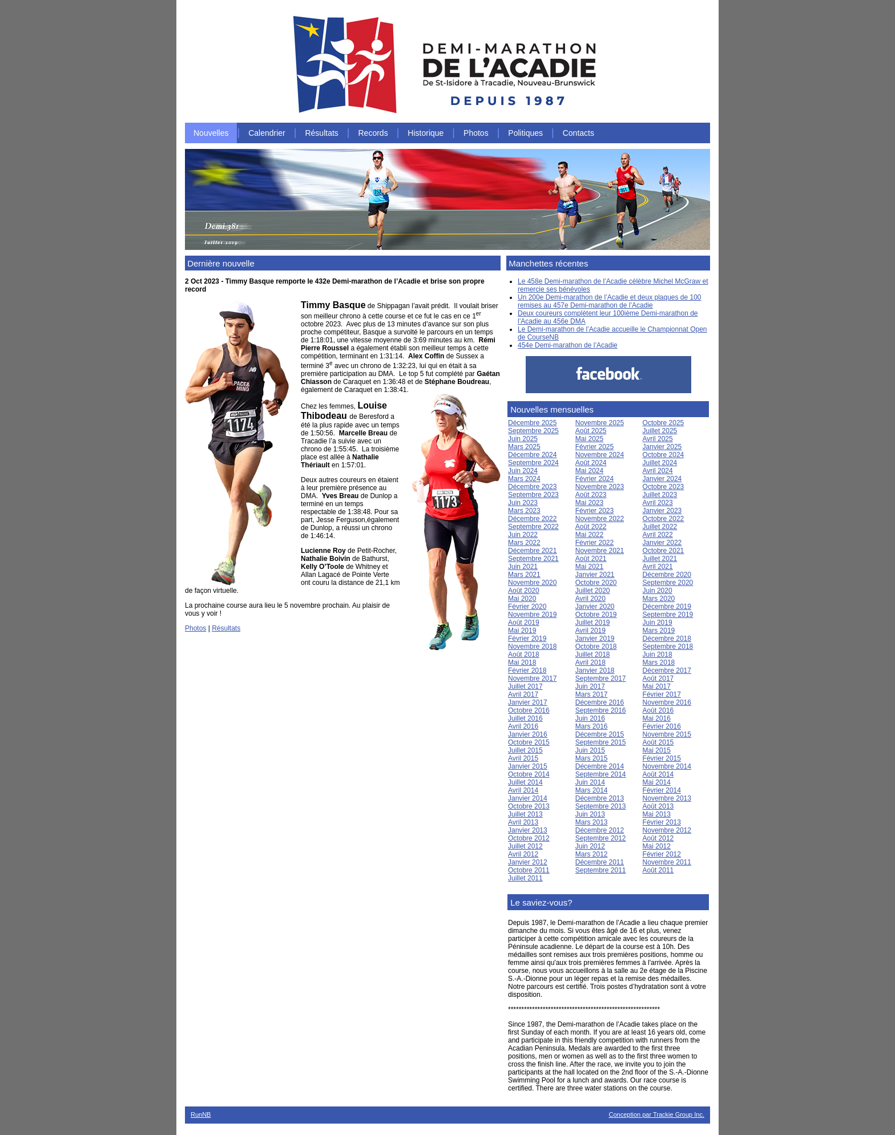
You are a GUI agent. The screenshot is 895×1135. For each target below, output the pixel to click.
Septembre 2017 (600, 678)
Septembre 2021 (533, 559)
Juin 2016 (590, 718)
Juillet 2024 (660, 463)
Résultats (321, 133)
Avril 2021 (658, 567)
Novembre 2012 (667, 830)
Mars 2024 (524, 479)
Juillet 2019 (592, 623)
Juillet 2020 (592, 591)
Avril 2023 (658, 503)
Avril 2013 (523, 822)
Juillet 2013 (525, 814)
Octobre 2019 (596, 615)
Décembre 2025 (532, 423)
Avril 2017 (523, 694)
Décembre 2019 (667, 607)
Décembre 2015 (599, 734)
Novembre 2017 (532, 678)
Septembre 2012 (600, 838)
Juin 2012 (590, 846)
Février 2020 (527, 607)
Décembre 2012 (599, 830)
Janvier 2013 (527, 830)
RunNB (201, 1114)
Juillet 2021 (660, 559)
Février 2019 (527, 639)
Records (373, 133)
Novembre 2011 (667, 862)
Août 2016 (658, 710)
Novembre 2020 (532, 583)
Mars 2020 (659, 599)
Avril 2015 (523, 758)
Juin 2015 (590, 750)
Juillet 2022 (660, 527)
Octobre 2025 (663, 423)
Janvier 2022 (662, 543)
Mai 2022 (589, 535)
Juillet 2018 (592, 655)
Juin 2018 (657, 655)
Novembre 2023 (599, 487)
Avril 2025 (658, 439)
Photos (476, 133)
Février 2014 (662, 790)
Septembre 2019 (668, 615)
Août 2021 (591, 559)
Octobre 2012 (529, 838)
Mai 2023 (589, 503)
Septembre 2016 (600, 710)
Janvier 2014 (527, 798)
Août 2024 (591, 463)
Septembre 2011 (600, 870)
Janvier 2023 (662, 511)
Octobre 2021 (663, 551)
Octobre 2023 (663, 487)
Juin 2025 (523, 439)
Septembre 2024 (533, 463)
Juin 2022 (523, 535)
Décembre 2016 (599, 702)
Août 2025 (591, 431)
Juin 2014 (590, 782)
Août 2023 (591, 495)
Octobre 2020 (596, 583)
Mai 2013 (657, 814)
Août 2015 (658, 742)
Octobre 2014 (529, 774)
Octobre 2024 (663, 455)
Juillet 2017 (525, 686)
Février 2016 (662, 726)
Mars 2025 (524, 447)
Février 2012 (662, 854)
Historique (426, 133)
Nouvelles (210, 133)
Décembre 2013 (599, 798)
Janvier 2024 (662, 479)
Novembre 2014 (667, 766)
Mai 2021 (589, 567)
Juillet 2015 (525, 750)
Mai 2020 (522, 599)
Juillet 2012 (525, 846)
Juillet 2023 (660, 495)
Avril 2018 (590, 663)
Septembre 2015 (600, 742)
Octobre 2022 (663, 519)
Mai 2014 (657, 782)
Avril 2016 (523, 726)
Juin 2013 (590, 814)
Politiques (525, 133)
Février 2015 (662, 758)
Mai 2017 (657, 686)
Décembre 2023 (532, 487)
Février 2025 (594, 447)
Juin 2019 (657, 623)
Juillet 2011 (525, 878)
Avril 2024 (658, 471)
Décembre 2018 (667, 639)
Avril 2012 (523, 854)
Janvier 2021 (595, 575)
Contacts (578, 133)
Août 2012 (658, 838)
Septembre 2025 (533, 431)
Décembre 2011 (599, 862)
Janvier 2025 (662, 447)
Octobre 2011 (529, 870)
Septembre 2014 (600, 774)
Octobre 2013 (529, 806)
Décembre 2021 (532, 551)
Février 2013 (662, 822)
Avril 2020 (590, 599)
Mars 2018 (659, 663)
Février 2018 (527, 670)
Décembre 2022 (532, 519)
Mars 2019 (659, 631)
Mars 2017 (591, 694)
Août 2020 (523, 591)
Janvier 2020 (595, 607)
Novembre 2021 (599, 551)
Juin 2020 (657, 591)
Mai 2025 (589, 439)
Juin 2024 (523, 471)
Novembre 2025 (599, 423)
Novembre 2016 (667, 702)
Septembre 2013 (600, 806)
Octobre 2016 (529, 710)
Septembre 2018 (668, 647)
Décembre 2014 (599, 766)
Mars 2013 (591, 822)
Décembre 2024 (532, 455)
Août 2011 (658, 870)
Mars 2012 (591, 854)
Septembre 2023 (533, 495)
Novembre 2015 (667, 734)
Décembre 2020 (667, 575)
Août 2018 (523, 655)
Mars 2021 (524, 575)
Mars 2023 (524, 511)
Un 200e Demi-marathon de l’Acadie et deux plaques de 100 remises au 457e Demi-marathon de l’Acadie (610, 301)
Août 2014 (658, 774)
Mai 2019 (522, 631)
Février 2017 (662, 694)
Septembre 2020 (668, 583)
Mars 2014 (591, 790)
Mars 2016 (591, 726)
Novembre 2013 (667, 798)
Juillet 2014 (525, 782)
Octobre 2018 (596, 647)
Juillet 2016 (525, 718)
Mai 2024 (589, 471)
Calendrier (266, 133)
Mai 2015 (657, 750)
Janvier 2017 (527, 702)
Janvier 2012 (527, 862)
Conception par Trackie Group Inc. (656, 1114)
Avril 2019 (590, 631)
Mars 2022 (524, 543)
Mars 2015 (591, 758)
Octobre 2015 (529, 742)
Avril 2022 (658, 535)
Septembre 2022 (533, 527)
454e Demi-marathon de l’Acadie (568, 345)
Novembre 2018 (532, 647)
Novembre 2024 (599, 455)
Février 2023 (594, 511)
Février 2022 (594, 543)
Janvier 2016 (527, 734)
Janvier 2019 (595, 639)
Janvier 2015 (527, 766)
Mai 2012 (657, 846)
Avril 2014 (523, 790)
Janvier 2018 (595, 670)
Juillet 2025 (660, 431)
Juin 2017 (590, 686)
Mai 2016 (657, 718)
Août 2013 (658, 806)
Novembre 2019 (532, 615)
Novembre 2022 (599, 519)
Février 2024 (594, 479)
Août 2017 (658, 678)
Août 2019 (523, 623)
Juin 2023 (523, 503)
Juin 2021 (523, 567)
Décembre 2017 (667, 670)
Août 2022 (591, 527)
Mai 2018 (522, 663)
